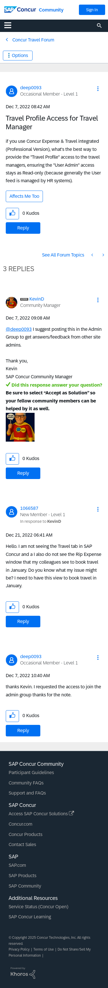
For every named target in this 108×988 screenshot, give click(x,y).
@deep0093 (19, 329)
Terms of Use (43, 949)
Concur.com (20, 824)
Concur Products (25, 834)
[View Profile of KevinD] (36, 299)
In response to (40, 521)
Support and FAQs (27, 793)
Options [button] (20, 55)
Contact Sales (22, 844)
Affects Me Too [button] (24, 196)
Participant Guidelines (31, 772)
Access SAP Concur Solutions (41, 813)
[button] (98, 89)
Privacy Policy (19, 949)
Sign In (92, 9)
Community (51, 9)
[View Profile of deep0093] (30, 87)
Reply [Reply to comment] (23, 473)
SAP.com (17, 865)
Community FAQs (26, 782)
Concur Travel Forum (33, 39)
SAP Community (25, 886)
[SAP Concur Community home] (20, 9)
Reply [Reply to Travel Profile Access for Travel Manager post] (23, 227)
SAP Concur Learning (30, 916)
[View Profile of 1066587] (29, 508)
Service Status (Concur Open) (38, 906)
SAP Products (22, 875)
